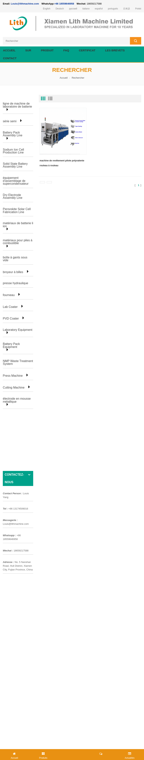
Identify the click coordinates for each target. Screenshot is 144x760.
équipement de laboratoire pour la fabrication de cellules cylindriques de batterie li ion (52, 625)
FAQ (66, 50)
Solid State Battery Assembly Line (15, 165)
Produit (47, 50)
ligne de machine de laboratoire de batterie (17, 105)
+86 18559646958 (64, 3)
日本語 (126, 8)
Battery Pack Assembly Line (12, 134)
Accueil (9, 50)
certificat (87, 50)
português (113, 8)
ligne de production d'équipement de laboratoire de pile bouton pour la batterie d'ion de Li (54, 612)
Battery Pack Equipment (11, 345)
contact (9, 58)
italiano (86, 8)
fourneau (9, 295)
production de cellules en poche (21, 563)
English (46, 8)
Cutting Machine (14, 387)
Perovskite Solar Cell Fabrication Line (17, 210)
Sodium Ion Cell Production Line (13, 151)
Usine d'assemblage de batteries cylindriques (29, 556)
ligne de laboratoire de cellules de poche (26, 569)
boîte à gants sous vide (15, 259)
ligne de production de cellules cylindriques (28, 576)
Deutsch (60, 8)
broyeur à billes (13, 272)
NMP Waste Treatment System (18, 362)
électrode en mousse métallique (17, 400)
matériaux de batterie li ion (18, 225)
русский (73, 8)
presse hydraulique (15, 283)
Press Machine (13, 375)
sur (28, 50)
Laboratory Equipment (17, 329)
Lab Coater (10, 306)
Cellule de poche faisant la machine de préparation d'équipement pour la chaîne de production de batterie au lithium (70, 639)
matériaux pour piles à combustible (17, 242)
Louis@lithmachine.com (16, 463)
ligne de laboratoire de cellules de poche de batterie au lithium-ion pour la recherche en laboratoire (60, 605)
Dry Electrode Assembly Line (12, 196)
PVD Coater (11, 318)
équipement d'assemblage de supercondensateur (15, 180)
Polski (138, 8)
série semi (9, 121)
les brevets (115, 50)
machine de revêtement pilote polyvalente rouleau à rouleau (62, 163)
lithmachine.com (110, 738)
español (99, 8)
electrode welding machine (72, 743)
